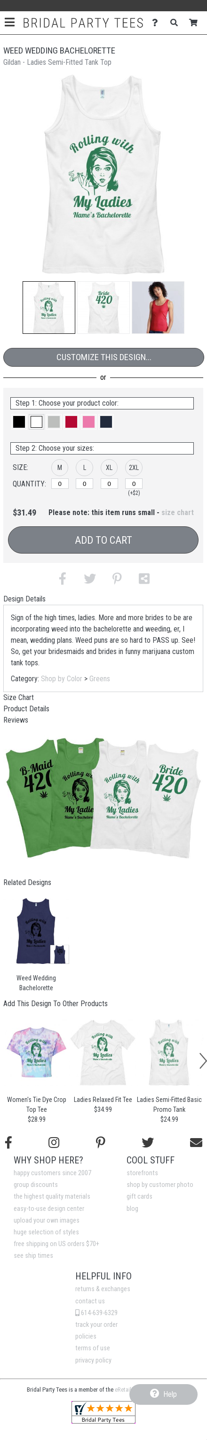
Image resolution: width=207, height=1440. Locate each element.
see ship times (33, 1256)
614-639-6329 (96, 1313)
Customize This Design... (103, 357)
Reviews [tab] (15, 720)
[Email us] (196, 1143)
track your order (96, 1325)
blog (132, 1209)
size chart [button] (177, 512)
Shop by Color (61, 678)
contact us (90, 1301)
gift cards (139, 1197)
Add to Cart (103, 540)
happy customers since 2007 (52, 1173)
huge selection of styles (46, 1232)
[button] (49, 307)
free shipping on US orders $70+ (56, 1244)
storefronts (142, 1173)
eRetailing (127, 1389)
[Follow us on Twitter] (148, 1143)
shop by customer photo (160, 1185)
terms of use (92, 1348)
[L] (84, 483)
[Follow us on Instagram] (53, 1143)
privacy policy (93, 1360)
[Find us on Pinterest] (100, 1143)
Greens (99, 678)
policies (85, 1336)
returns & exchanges (102, 1289)
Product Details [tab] (26, 708)
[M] (60, 483)
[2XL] (134, 483)
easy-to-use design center (49, 1209)
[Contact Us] (157, 22)
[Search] (176, 22)
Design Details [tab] (24, 598)
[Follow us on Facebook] (8, 1143)
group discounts (36, 1185)
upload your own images (47, 1220)
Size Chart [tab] (18, 697)
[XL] (109, 483)
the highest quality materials (52, 1197)
